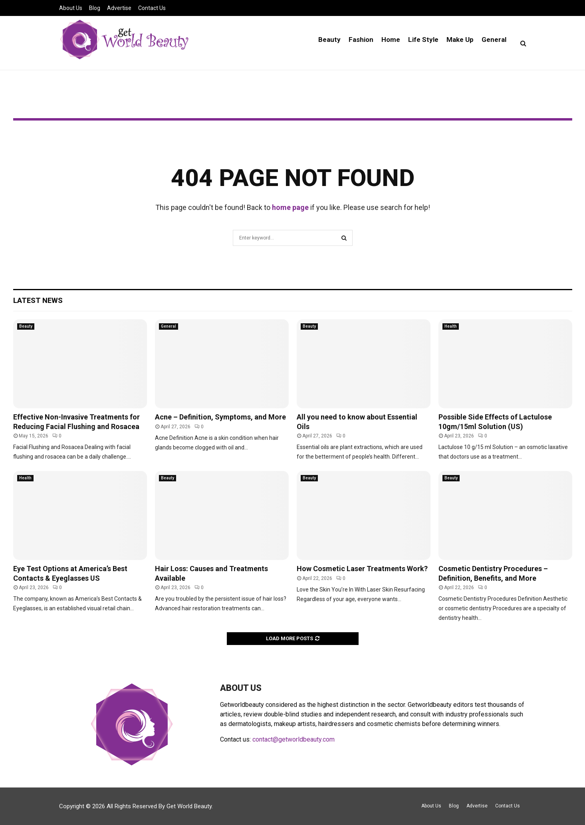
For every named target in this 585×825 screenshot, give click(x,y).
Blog (94, 8)
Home (390, 40)
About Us (70, 8)
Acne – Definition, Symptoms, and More (220, 417)
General (494, 40)
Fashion (361, 40)
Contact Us (152, 8)
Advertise (119, 8)
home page (290, 207)
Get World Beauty (189, 806)
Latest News (38, 300)
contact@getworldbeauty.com (293, 739)
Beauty (329, 40)
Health (450, 326)
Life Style (423, 40)
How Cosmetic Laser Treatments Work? (362, 568)
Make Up (460, 40)
